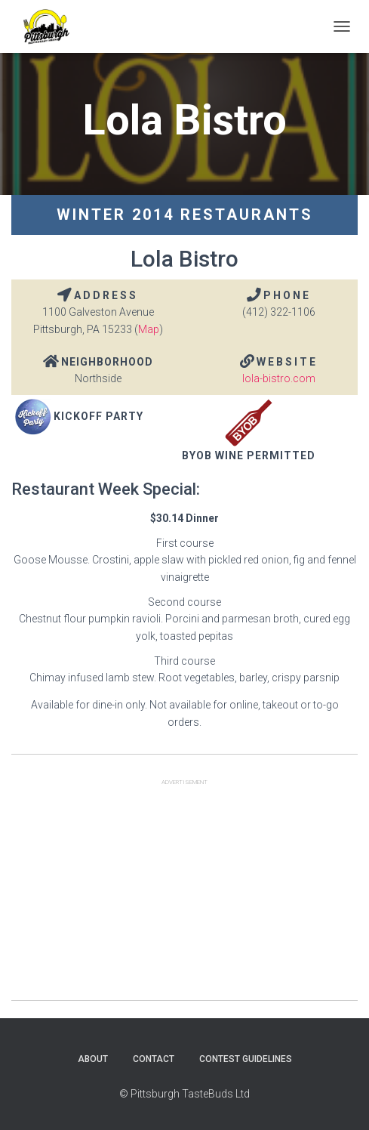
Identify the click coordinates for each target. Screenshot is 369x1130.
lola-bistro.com (278, 378)
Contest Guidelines (245, 1059)
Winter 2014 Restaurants (185, 214)
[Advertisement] (184, 894)
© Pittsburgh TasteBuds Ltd (184, 1094)
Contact (153, 1059)
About (93, 1059)
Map (148, 329)
